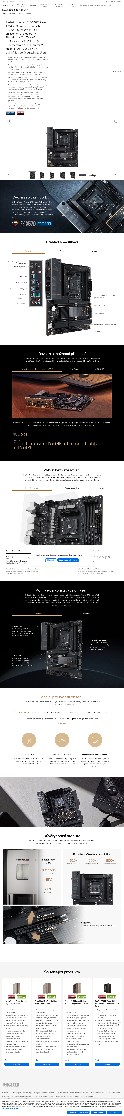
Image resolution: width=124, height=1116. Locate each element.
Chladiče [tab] (37, 607)
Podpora (28, 13)
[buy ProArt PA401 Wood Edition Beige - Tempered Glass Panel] (77, 996)
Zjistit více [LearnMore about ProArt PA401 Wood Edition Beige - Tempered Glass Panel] (77, 1058)
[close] (90, 552)
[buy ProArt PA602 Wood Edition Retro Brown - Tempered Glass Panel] (107, 998)
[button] (107, 1)
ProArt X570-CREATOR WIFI (15, 10)
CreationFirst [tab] (71, 706)
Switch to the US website (68, 560)
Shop (110, 5)
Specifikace (12, 13)
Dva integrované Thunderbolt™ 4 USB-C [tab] (37, 369)
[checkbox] (116, 104)
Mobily (113, 1)
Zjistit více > (62, 718)
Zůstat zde (51, 560)
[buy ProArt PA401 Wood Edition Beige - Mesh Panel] (47, 996)
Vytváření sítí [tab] (74, 369)
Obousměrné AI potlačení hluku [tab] (96, 706)
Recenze (21, 13)
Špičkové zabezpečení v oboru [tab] (27, 706)
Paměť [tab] (101, 488)
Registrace (104, 5)
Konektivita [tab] (29, 251)
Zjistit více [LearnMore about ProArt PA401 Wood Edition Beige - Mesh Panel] (46, 1058)
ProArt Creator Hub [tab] (52, 706)
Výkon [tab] (61, 251)
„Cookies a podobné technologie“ (11, 1108)
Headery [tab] (86, 607)
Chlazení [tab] (95, 251)
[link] (5, 5)
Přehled (4, 13)
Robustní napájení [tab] (32, 488)
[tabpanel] (62, 297)
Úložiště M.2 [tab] (99, 369)
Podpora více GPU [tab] (72, 488)
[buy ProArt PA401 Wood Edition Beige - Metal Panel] (16, 996)
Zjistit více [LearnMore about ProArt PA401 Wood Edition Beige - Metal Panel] (16, 1058)
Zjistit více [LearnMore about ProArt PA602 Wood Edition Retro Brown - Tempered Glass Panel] (107, 1058)
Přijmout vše (114, 1112)
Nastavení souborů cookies (78, 1112)
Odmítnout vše (98, 1112)
